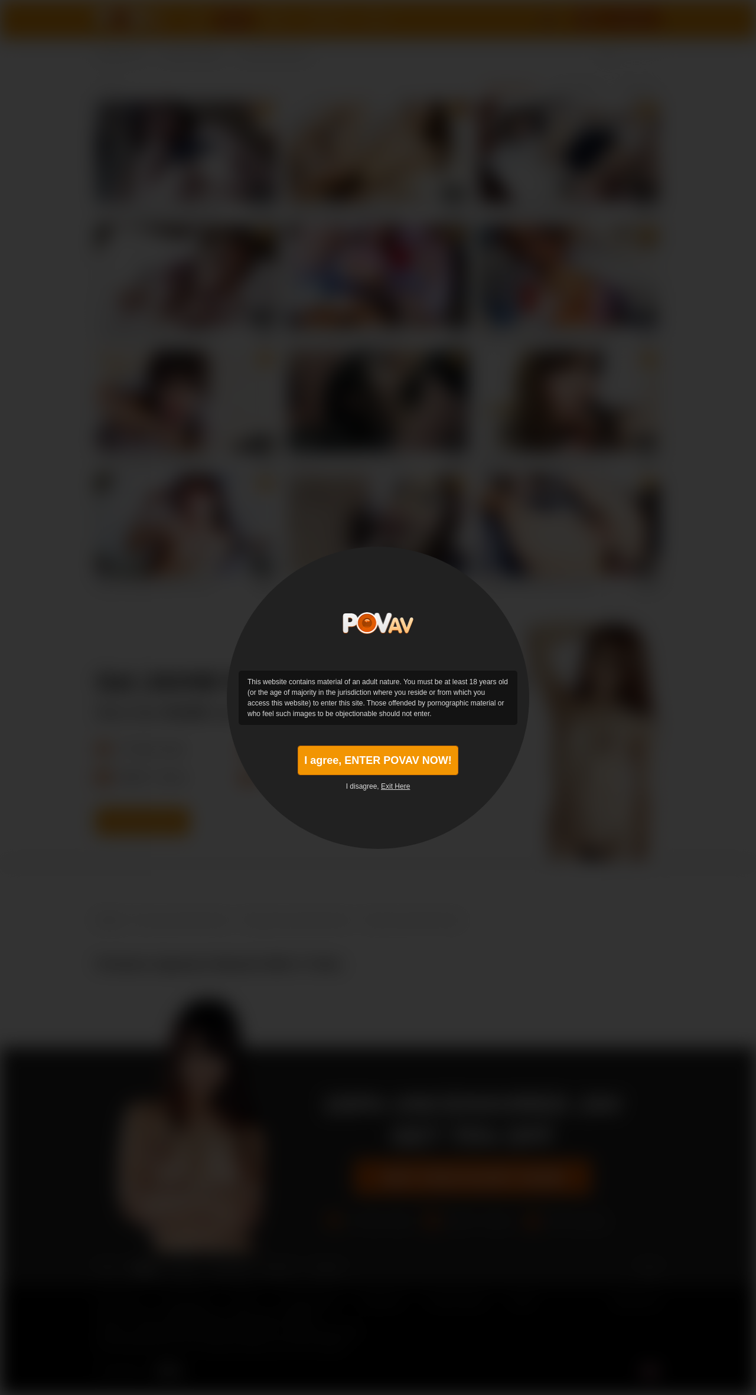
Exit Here (395, 786)
